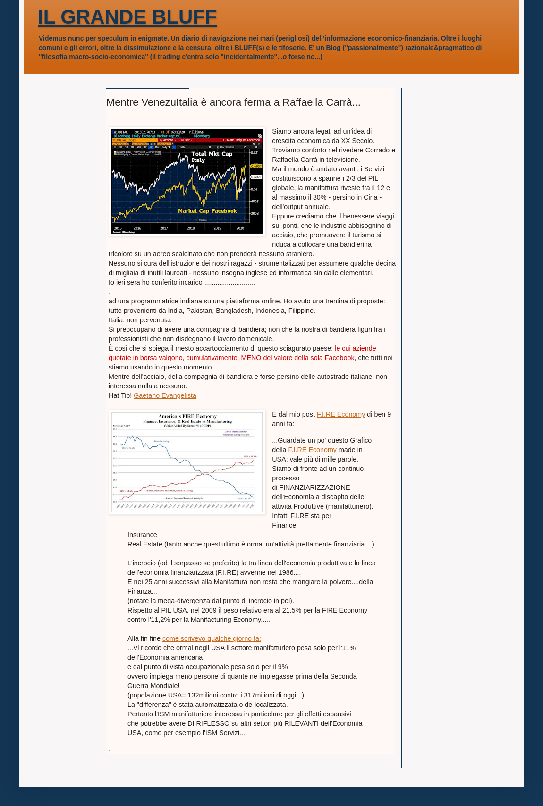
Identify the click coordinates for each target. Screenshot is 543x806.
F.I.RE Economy (341, 414)
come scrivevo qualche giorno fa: (211, 638)
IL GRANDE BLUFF (127, 17)
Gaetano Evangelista (165, 395)
